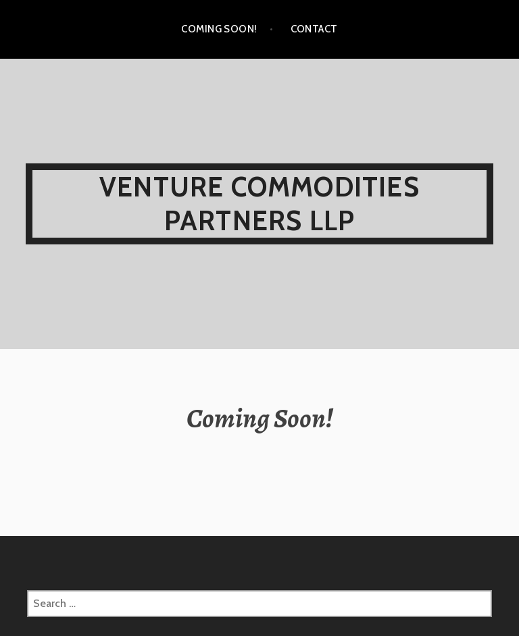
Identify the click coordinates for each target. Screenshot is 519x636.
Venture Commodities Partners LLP (259, 203)
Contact (314, 29)
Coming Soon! (219, 29)
